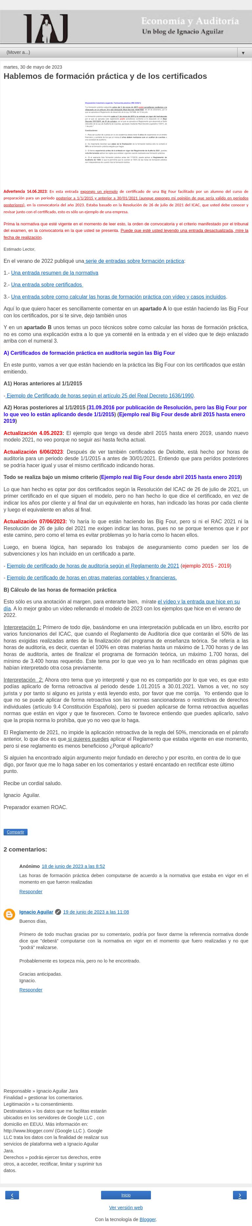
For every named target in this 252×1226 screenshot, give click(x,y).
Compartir (15, 832)
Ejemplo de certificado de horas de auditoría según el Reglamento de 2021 (93, 566)
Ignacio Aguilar (36, 912)
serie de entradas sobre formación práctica (134, 261)
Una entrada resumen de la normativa (54, 273)
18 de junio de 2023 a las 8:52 (73, 866)
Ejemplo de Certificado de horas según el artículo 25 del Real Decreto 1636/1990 (99, 395)
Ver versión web (126, 1207)
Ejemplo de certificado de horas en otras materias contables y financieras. (92, 577)
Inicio (126, 1195)
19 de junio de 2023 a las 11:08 (96, 912)
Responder (30, 891)
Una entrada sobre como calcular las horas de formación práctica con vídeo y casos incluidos (118, 297)
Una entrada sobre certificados (47, 284)
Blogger (148, 1219)
